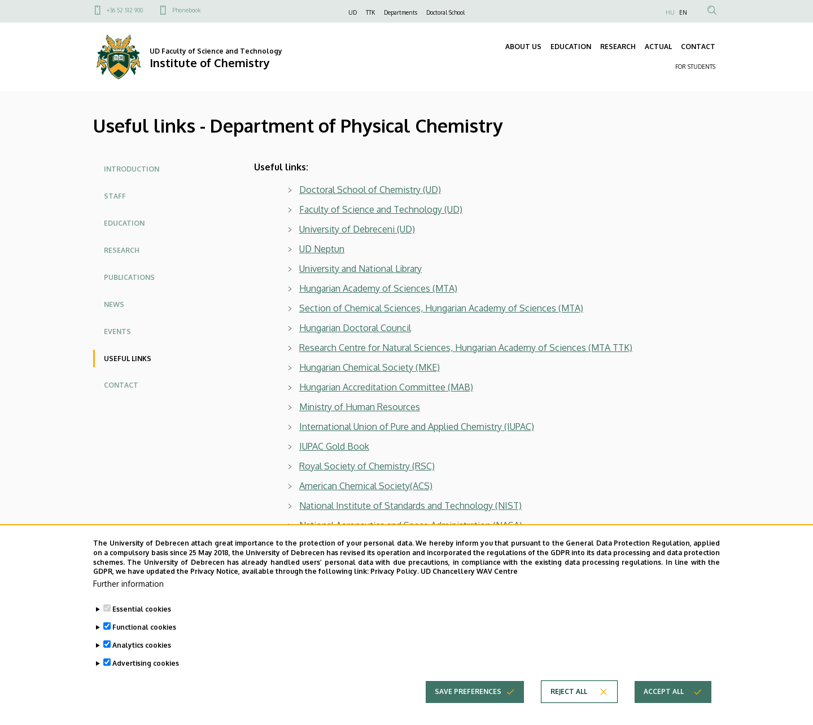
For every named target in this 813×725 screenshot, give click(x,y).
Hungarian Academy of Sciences (520, 347)
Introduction (131, 169)
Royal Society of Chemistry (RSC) (367, 466)
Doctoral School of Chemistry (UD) (370, 189)
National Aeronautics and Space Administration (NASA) (410, 525)
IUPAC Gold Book (334, 446)
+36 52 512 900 (125, 10)
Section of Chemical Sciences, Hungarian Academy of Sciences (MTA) (441, 308)
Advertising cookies (145, 683)
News (114, 304)
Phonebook (186, 10)
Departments (400, 12)
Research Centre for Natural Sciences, (377, 347)
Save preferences (468, 711)
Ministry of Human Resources (359, 406)
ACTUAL (658, 46)
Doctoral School (445, 12)
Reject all (568, 711)
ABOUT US (523, 46)
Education (124, 223)
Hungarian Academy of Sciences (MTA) (378, 288)
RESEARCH (618, 46)
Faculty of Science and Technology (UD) (380, 209)
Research (121, 250)
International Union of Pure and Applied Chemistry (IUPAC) (416, 426)
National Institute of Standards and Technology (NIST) (410, 505)
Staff (115, 196)
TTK (370, 12)
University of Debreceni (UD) (357, 229)
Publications (129, 277)
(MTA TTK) (609, 347)
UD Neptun (321, 248)
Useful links (127, 358)
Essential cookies (141, 629)
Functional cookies (144, 647)
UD (352, 12)
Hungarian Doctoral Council (355, 327)
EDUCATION (570, 46)
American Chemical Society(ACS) (365, 485)
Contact (121, 385)
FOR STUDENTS (695, 66)
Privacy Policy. (394, 591)
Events (117, 331)
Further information (128, 603)
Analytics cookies (141, 665)
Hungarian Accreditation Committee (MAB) (386, 387)
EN (683, 12)
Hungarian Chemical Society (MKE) (369, 367)
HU (670, 12)
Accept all (664, 711)
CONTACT (698, 46)
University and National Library (360, 268)
